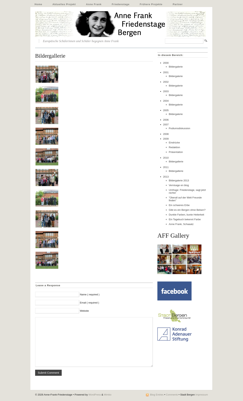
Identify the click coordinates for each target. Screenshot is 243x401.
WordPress (94, 394)
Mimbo (107, 394)
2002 (166, 81)
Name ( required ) (89, 294)
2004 (166, 100)
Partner (178, 4)
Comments (172, 394)
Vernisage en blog (179, 185)
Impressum (202, 394)
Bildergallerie (176, 161)
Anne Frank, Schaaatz (181, 224)
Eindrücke (174, 142)
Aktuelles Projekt (64, 4)
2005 (166, 110)
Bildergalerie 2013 (179, 180)
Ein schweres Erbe (179, 205)
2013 (166, 176)
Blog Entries (156, 394)
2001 (166, 72)
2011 (166, 167)
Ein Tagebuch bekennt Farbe (185, 219)
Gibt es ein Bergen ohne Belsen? (187, 209)
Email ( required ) (89, 302)
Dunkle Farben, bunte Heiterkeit (186, 214)
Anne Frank (94, 4)
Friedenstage (120, 4)
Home (38, 4)
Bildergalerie (176, 66)
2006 (166, 119)
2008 (166, 134)
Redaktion (174, 147)
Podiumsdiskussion (179, 128)
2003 (166, 91)
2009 (166, 138)
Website (84, 310)
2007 (166, 124)
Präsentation (176, 152)
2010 (166, 157)
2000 (166, 62)
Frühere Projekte (151, 4)
